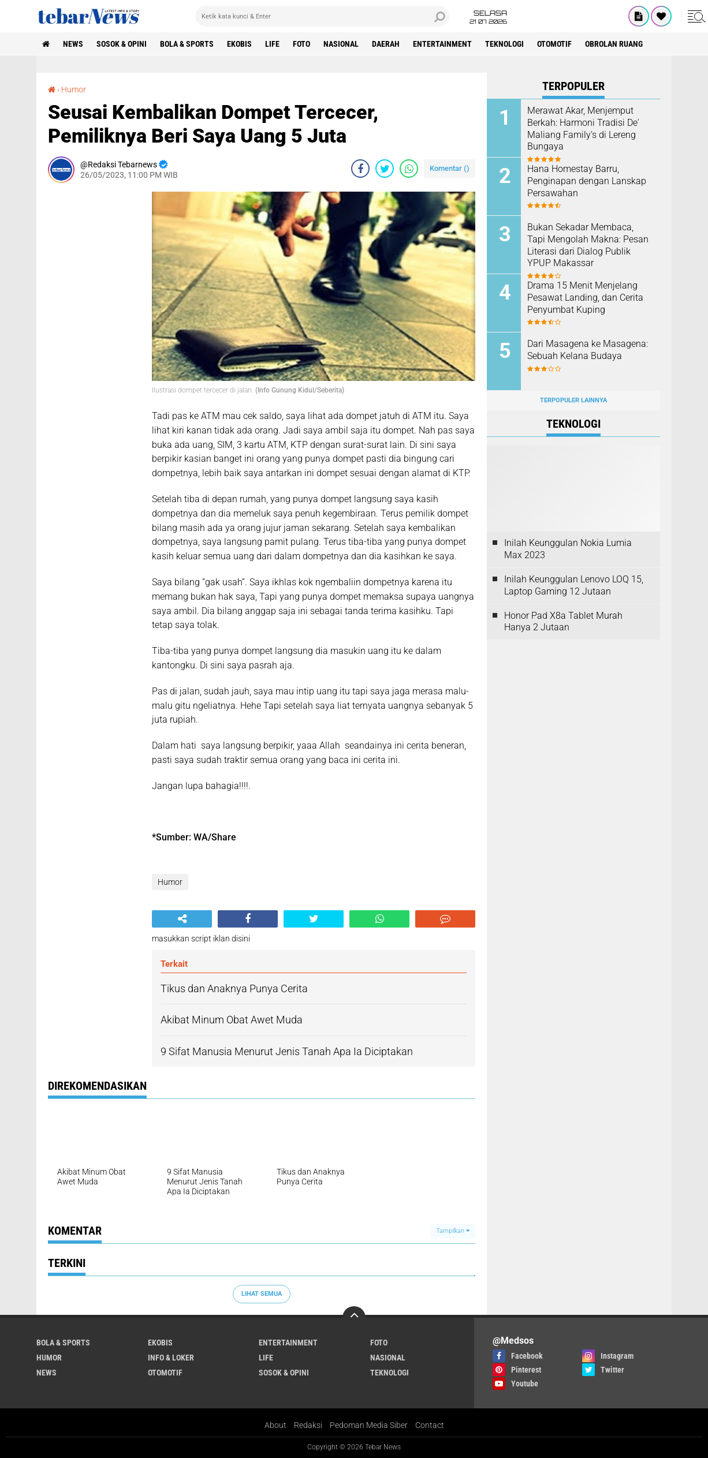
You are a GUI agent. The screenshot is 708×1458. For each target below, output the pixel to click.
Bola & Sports (187, 43)
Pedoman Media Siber (369, 1425)
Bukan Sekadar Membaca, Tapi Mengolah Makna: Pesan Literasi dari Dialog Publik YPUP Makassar (588, 245)
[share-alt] (182, 919)
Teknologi (504, 43)
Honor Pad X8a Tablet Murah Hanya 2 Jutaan (563, 621)
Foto (301, 43)
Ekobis (239, 43)
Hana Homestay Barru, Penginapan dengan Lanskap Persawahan (586, 181)
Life (272, 43)
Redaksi (308, 1425)
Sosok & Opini (121, 43)
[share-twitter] (384, 168)
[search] (322, 16)
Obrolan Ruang (614, 43)
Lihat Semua (261, 1294)
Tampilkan (452, 1231)
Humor (170, 882)
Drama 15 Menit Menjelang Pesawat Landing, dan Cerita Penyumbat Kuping (585, 297)
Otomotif (554, 43)
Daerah (386, 43)
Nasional (341, 43)
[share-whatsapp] (409, 168)
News (73, 43)
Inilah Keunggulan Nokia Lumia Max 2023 (568, 548)
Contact (429, 1425)
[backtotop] (354, 1317)
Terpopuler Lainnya (573, 400)
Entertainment (442, 43)
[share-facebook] (360, 168)
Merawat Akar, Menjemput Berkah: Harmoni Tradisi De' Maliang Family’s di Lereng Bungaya (583, 128)
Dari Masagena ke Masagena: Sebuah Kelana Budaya (587, 349)
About (275, 1425)
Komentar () (449, 168)
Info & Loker (171, 1357)
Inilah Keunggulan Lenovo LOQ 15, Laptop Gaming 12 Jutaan (573, 585)
